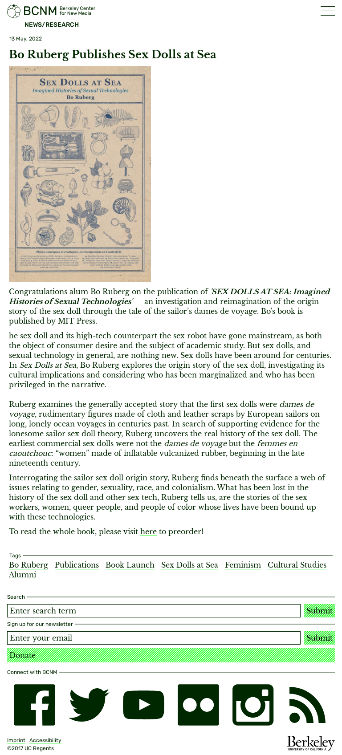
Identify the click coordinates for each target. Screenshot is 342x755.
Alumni (22, 574)
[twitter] (89, 705)
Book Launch (130, 564)
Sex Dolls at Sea (189, 564)
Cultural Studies (297, 564)
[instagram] (253, 705)
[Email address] (154, 638)
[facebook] (34, 705)
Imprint (16, 740)
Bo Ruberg (28, 564)
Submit (319, 610)
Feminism (243, 564)
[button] (328, 11)
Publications (77, 564)
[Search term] (154, 610)
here (148, 531)
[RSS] (307, 705)
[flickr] (198, 705)
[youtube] (143, 705)
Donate (22, 655)
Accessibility (45, 740)
